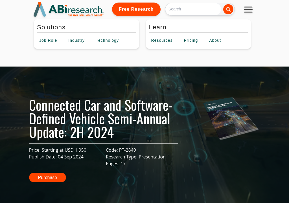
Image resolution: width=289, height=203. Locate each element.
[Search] (193, 9)
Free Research (136, 9)
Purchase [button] (47, 177)
